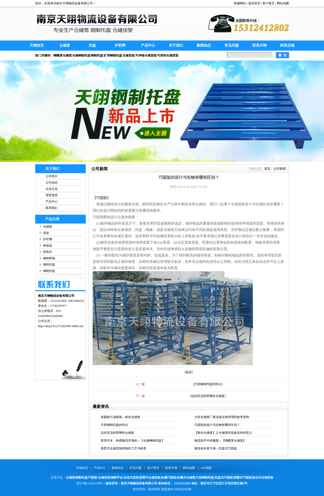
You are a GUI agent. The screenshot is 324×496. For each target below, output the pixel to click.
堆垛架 (47, 245)
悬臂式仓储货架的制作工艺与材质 (123, 448)
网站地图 (283, 3)
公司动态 (52, 182)
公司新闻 (280, 168)
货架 (46, 233)
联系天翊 (259, 45)
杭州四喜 (154, 489)
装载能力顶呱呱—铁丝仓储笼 (120, 417)
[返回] (189, 372)
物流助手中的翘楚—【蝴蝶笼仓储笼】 (220, 440)
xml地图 (206, 468)
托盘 (92, 45)
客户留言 (268, 3)
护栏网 (120, 45)
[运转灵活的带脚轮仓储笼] (208, 396)
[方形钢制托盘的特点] (208, 384)
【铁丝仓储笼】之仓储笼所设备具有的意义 (223, 432)
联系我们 (52, 208)
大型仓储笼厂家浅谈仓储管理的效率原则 (221, 417)
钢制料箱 (49, 258)
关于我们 (176, 45)
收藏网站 (240, 3)
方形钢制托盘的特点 (114, 425)
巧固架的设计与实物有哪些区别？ (217, 425)
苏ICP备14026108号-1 (90, 483)
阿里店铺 (287, 45)
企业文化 (52, 189)
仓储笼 (64, 45)
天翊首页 (37, 45)
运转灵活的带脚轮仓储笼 (117, 432)
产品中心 (148, 45)
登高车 (47, 252)
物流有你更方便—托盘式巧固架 (215, 448)
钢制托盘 (49, 271)
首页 (267, 168)
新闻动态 (204, 45)
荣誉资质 (52, 195)
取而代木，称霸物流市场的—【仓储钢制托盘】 (133, 440)
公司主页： (45, 321)
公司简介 (52, 176)
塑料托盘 (49, 264)
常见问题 (232, 45)
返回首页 (254, 3)
